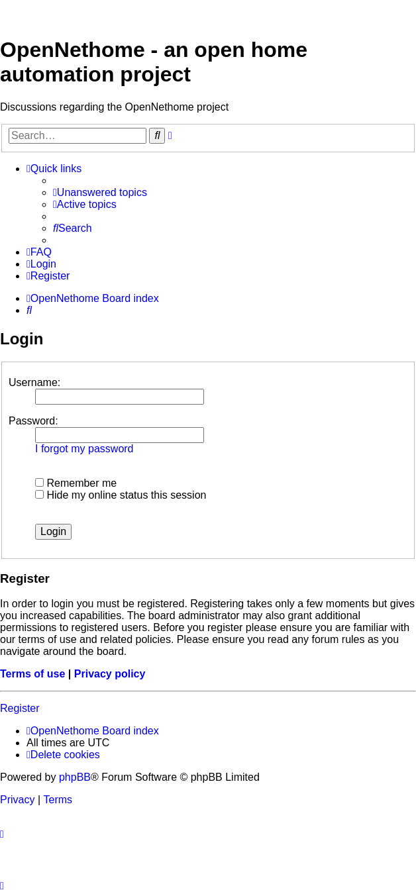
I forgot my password (84, 448)
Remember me (76, 483)
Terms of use (32, 673)
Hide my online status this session (120, 495)
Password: (33, 420)
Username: (34, 382)
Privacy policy (110, 673)
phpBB (75, 777)
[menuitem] (100, 193)
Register (20, 708)
